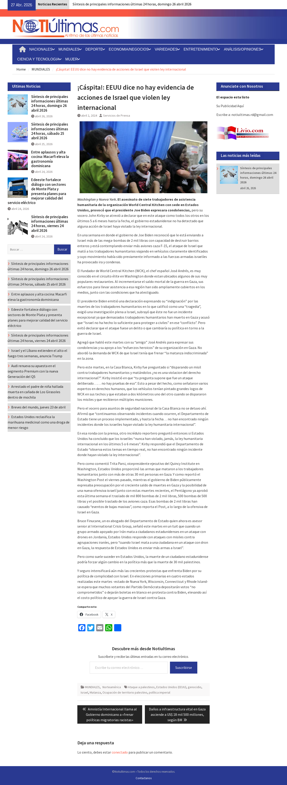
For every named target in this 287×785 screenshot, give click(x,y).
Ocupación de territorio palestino (124, 692)
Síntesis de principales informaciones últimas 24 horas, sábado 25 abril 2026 (49, 131)
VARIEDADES (166, 49)
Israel (84, 692)
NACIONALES (40, 49)
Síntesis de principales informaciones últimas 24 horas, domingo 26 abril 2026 (132, 4)
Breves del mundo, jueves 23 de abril (38, 407)
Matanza (95, 692)
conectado (120, 752)
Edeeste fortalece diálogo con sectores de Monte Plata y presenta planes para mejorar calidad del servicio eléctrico (37, 191)
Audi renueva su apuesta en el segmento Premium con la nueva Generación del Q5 (33, 371)
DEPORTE (94, 49)
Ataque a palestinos (141, 687)
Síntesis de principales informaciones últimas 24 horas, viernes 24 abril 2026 (49, 223)
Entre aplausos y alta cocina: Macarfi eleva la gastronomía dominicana (50, 159)
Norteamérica (111, 687)
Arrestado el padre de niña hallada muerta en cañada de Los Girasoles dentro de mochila (35, 391)
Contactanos (144, 778)
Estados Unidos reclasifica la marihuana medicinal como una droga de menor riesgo (39, 422)
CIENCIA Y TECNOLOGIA (38, 59)
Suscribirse (183, 667)
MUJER (71, 59)
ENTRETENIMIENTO (201, 49)
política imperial (159, 692)
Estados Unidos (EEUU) (171, 687)
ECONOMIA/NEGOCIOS (129, 49)
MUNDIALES (69, 49)
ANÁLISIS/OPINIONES (242, 49)
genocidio (194, 687)
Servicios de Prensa (116, 115)
